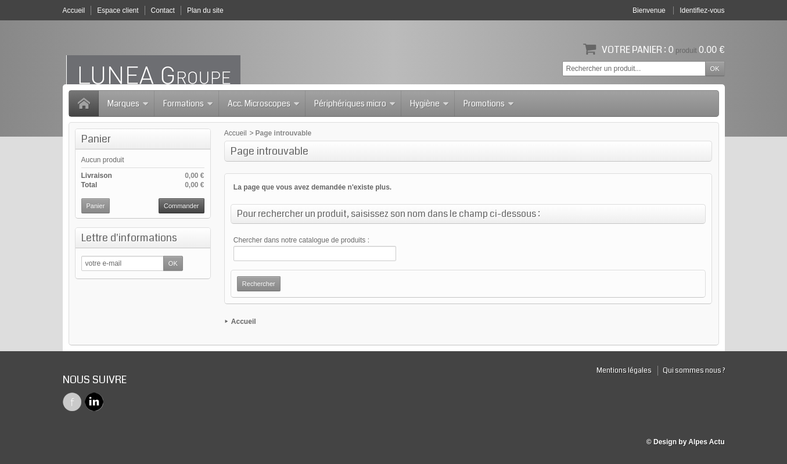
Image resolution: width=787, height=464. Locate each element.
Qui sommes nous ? (694, 371)
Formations (188, 103)
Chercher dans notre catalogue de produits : (301, 240)
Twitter (94, 401)
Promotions (489, 103)
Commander (181, 205)
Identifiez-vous (702, 10)
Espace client (117, 10)
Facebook (72, 401)
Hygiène (430, 103)
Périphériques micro (355, 103)
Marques (128, 103)
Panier (96, 139)
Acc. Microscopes (264, 103)
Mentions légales (624, 371)
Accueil (235, 133)
